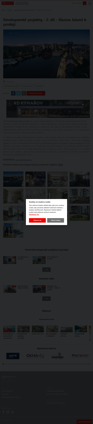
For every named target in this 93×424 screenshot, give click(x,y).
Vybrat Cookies (55, 220)
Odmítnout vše (34, 214)
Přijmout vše (37, 220)
